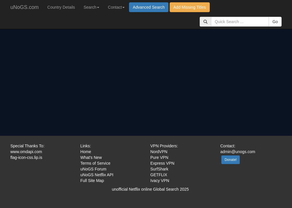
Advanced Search (149, 7)
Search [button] (91, 7)
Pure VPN (159, 157)
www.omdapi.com (26, 151)
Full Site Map (92, 180)
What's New (91, 157)
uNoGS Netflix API (97, 174)
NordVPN (158, 151)
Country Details (61, 7)
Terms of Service (96, 163)
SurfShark (159, 169)
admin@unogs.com (237, 151)
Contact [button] (116, 7)
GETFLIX (158, 174)
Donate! (230, 160)
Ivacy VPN (159, 180)
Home (86, 151)
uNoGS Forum (93, 169)
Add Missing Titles (189, 7)
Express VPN (162, 163)
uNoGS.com (24, 7)
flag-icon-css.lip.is (26, 157)
